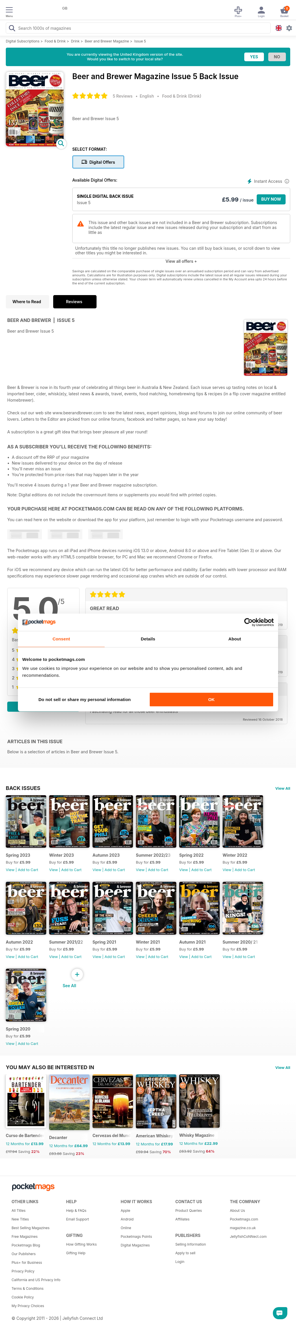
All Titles (18, 1210)
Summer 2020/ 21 (240, 942)
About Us (237, 1210)
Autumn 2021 (192, 942)
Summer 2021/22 (66, 942)
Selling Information (190, 1244)
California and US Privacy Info (36, 1280)
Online (126, 1228)
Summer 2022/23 (153, 855)
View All (282, 788)
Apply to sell (185, 1253)
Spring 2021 (104, 942)
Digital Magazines (135, 1245)
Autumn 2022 (19, 942)
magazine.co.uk (243, 1228)
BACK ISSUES (23, 788)
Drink (75, 41)
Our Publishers (24, 1254)
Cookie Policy (23, 1297)
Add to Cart (28, 869)
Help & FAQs (76, 1210)
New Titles (20, 1219)
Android (127, 1219)
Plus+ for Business (27, 1262)
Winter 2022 (235, 855)
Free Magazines (25, 1236)
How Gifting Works (81, 1244)
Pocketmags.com (244, 1219)
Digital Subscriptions (23, 41)
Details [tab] (148, 638)
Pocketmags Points (136, 1236)
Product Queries (188, 1210)
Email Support (77, 1219)
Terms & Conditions (28, 1288)
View (10, 869)
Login (179, 1261)
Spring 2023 (18, 855)
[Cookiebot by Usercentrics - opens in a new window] (248, 622)
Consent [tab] (61, 638)
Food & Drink (55, 41)
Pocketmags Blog (26, 1245)
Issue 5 (140, 41)
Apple (125, 1210)
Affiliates (182, 1219)
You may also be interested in (50, 1067)
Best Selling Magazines (30, 1228)
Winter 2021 (148, 942)
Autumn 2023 (106, 855)
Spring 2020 (18, 1028)
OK (211, 699)
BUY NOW (271, 199)
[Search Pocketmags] (12, 29)
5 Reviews (122, 96)
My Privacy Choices (28, 1306)
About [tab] (234, 638)
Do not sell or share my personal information (84, 699)
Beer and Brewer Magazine (107, 41)
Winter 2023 (61, 855)
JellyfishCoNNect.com (248, 1236)
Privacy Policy (23, 1271)
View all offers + (181, 261)
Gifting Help (76, 1253)
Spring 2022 (191, 855)
